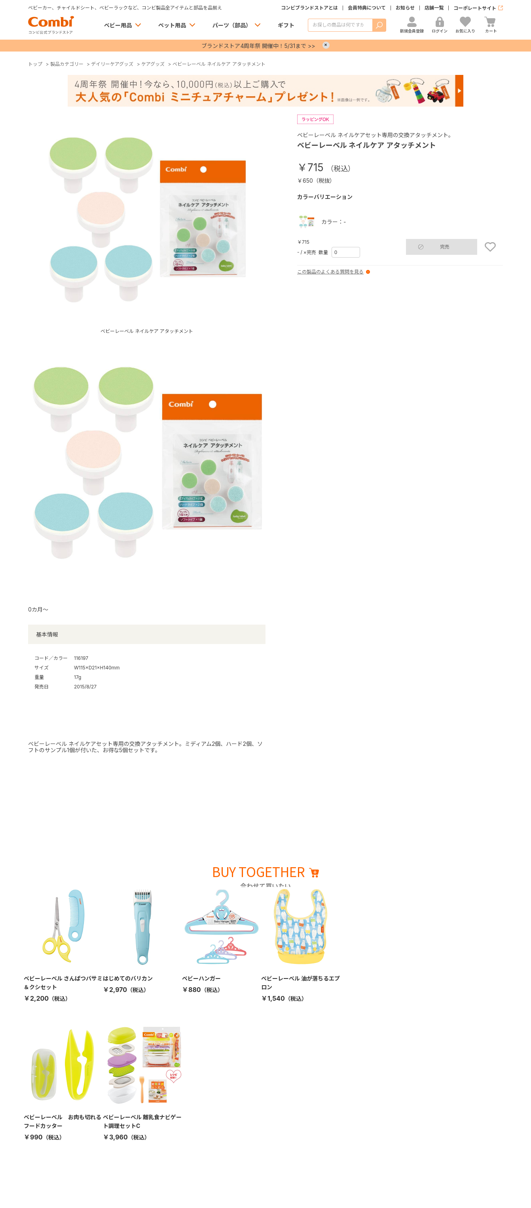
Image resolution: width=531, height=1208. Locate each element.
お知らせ (405, 8)
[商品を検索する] (340, 25)
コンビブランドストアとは (309, 8)
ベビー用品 (118, 25)
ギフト (286, 25)
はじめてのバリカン (128, 978)
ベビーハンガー (201, 978)
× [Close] (326, 45)
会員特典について (367, 8)
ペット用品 (172, 25)
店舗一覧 (434, 8)
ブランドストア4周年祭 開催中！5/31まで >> (258, 45)
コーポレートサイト (474, 8)
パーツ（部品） (231, 25)
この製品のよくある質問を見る (330, 272)
